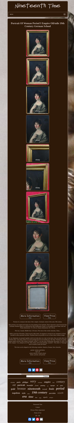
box (53, 382)
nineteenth (34, 388)
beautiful (30, 385)
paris (19, 382)
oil (57, 385)
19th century (39, 392)
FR (39, 415)
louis (51, 388)
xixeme (13, 382)
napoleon (16, 393)
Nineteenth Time (37, 404)
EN (36, 415)
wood (44, 389)
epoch (45, 397)
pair (13, 388)
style (23, 393)
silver (28, 393)
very (33, 381)
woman (40, 382)
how (36, 397)
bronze (21, 388)
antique (51, 397)
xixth (60, 393)
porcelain (52, 393)
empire (47, 382)
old (14, 385)
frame (36, 385)
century (60, 381)
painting (42, 385)
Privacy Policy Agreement (38, 410)
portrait (21, 385)
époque (52, 385)
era (24, 396)
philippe (25, 382)
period (60, 388)
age (47, 385)
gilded (61, 385)
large (40, 397)
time (31, 396)
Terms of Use (37, 413)
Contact (38, 407)
